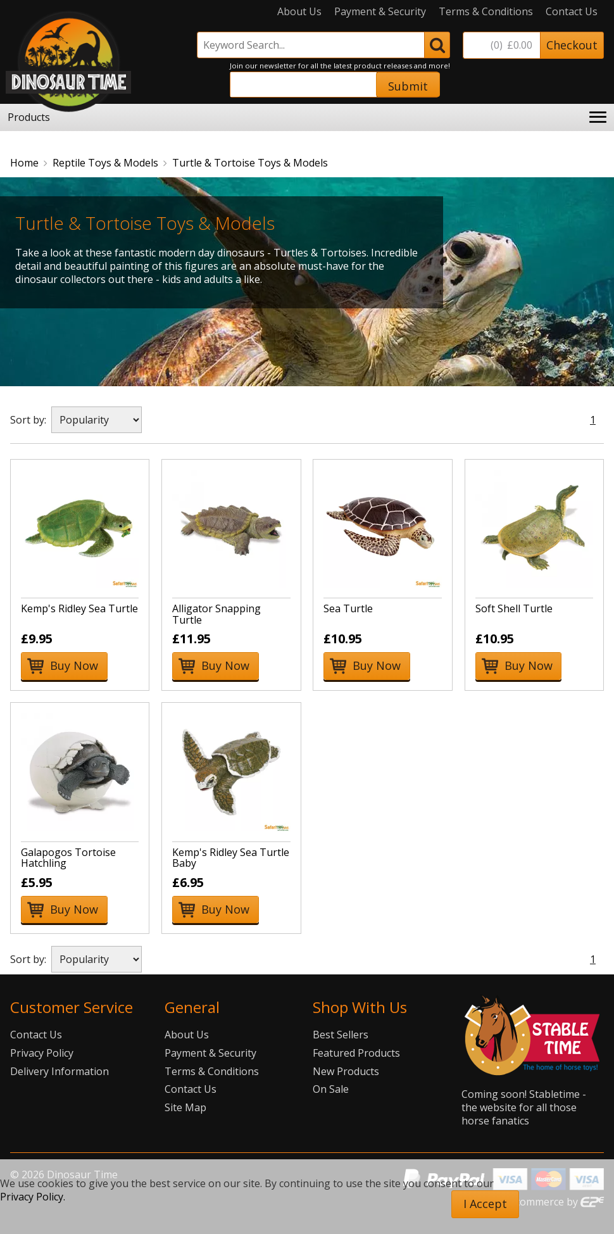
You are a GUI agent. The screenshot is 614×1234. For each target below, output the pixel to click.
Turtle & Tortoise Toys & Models (250, 163)
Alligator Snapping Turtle (216, 614)
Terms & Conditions (486, 11)
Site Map (185, 1107)
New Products (346, 1071)
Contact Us (572, 11)
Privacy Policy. (32, 1197)
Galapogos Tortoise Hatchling (68, 858)
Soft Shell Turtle (514, 608)
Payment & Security (380, 11)
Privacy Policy (41, 1053)
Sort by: (28, 420)
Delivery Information (59, 1071)
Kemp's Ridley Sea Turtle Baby (230, 858)
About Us (299, 11)
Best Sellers (340, 1035)
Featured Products (356, 1053)
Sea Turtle (348, 608)
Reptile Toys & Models (105, 163)
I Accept (485, 1203)
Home (24, 163)
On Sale (331, 1089)
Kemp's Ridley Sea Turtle (79, 608)
